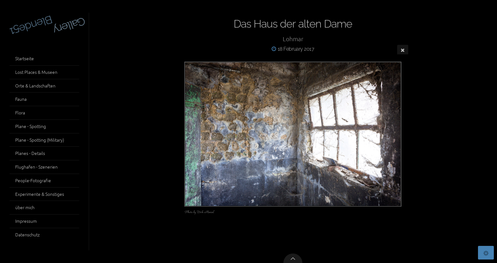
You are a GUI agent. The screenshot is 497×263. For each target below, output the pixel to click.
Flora (20, 112)
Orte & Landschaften (35, 85)
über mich (25, 207)
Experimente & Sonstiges (39, 194)
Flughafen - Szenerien (36, 167)
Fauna (21, 99)
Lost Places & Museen (36, 72)
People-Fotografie (33, 180)
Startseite (24, 58)
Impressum (26, 221)
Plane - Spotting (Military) (39, 140)
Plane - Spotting (30, 126)
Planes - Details (30, 153)
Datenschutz (27, 234)
